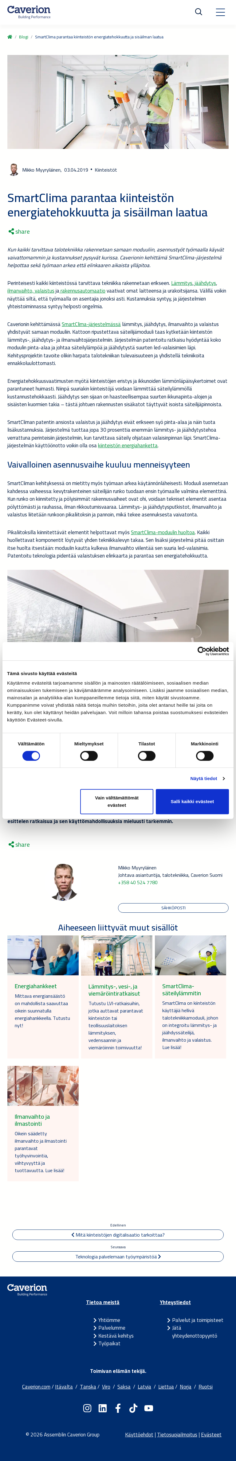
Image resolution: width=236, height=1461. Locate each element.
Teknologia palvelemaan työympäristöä (118, 1256)
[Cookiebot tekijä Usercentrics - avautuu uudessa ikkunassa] (202, 651)
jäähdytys (205, 283)
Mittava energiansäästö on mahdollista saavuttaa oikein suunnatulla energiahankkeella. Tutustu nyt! (42, 1010)
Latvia (144, 1387)
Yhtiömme (109, 1320)
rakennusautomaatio (82, 291)
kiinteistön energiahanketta (128, 445)
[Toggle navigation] (220, 12)
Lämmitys (181, 283)
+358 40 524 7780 (138, 882)
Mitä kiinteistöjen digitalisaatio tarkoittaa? (118, 1234)
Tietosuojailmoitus (177, 1435)
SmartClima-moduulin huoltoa (163, 532)
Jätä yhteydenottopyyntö (194, 1332)
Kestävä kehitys (116, 1336)
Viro (106, 1387)
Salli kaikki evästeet (192, 801)
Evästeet (211, 1435)
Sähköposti (173, 908)
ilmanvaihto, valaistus (30, 291)
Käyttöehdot (139, 1435)
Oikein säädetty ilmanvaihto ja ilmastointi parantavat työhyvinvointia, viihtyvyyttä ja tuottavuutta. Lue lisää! (41, 1152)
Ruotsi (206, 1387)
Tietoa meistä (103, 1302)
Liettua (166, 1387)
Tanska (88, 1387)
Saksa (124, 1387)
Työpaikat (109, 1343)
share (19, 231)
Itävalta (64, 1387)
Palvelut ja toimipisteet (197, 1320)
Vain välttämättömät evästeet (117, 801)
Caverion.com (36, 1387)
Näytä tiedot (204, 778)
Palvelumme (111, 1328)
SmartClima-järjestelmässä (91, 324)
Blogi (23, 37)
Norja (185, 1387)
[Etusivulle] (28, 12)
